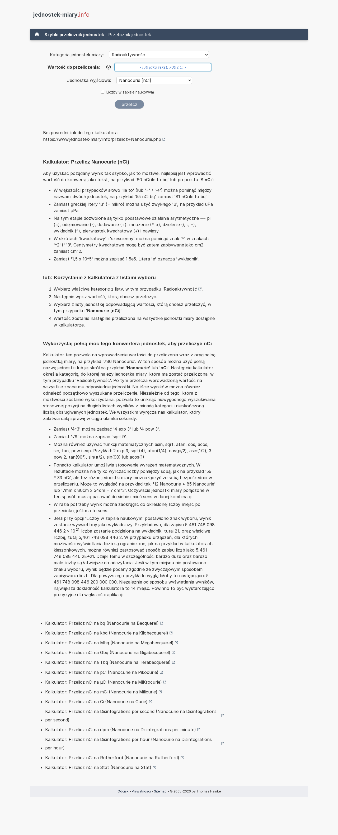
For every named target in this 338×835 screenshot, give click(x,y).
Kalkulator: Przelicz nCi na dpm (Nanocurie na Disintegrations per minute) (120, 729)
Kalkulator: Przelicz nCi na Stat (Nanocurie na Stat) (98, 767)
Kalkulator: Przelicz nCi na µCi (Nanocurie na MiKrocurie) (103, 682)
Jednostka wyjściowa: (89, 80)
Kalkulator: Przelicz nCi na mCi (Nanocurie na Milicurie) (101, 691)
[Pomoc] (108, 67)
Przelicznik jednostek (129, 34)
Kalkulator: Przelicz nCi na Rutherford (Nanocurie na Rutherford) (112, 757)
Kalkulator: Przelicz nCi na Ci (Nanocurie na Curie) (96, 701)
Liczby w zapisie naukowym (130, 92)
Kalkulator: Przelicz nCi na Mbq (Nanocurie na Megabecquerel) (109, 642)
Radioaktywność (180, 289)
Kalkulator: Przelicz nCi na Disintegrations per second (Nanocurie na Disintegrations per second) (131, 715)
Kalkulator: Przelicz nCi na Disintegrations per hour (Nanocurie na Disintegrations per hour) (128, 743)
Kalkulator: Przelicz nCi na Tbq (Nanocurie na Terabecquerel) (108, 662)
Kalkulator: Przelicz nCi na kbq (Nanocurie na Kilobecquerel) (106, 633)
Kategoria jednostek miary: (77, 54)
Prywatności (141, 791)
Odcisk (123, 791)
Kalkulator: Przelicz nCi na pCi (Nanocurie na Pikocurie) (101, 672)
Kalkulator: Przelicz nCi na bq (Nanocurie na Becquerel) (102, 623)
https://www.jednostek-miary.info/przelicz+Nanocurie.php (102, 139)
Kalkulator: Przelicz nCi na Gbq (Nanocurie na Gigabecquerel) (107, 652)
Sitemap (160, 791)
